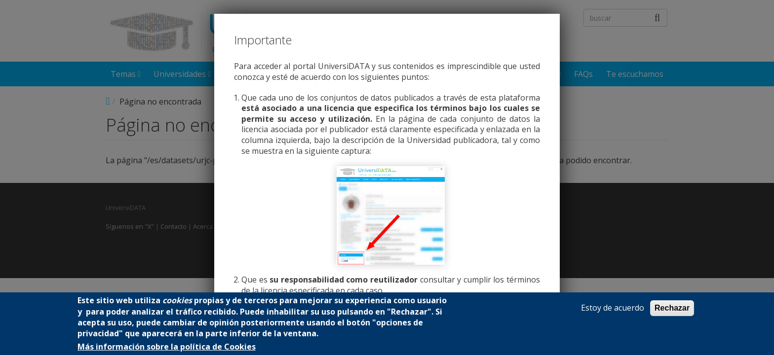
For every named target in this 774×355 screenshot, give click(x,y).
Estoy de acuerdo (612, 308)
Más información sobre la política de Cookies (166, 347)
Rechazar (672, 308)
